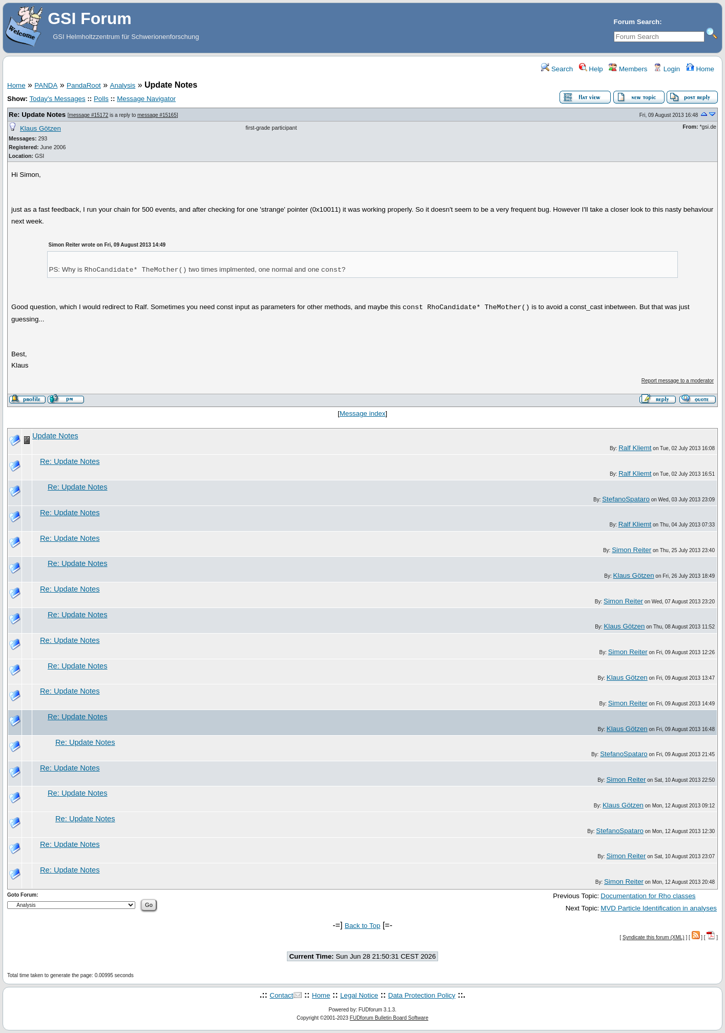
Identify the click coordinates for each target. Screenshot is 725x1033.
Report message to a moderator (677, 380)
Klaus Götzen (40, 128)
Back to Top (362, 925)
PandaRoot (84, 85)
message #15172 (89, 115)
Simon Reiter (631, 550)
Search (557, 69)
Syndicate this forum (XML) (654, 937)
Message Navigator (146, 99)
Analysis (123, 85)
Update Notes (55, 436)
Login (666, 69)
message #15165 (157, 115)
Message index (363, 413)
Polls (101, 99)
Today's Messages (57, 99)
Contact (281, 995)
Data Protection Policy (421, 995)
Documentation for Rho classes (647, 896)
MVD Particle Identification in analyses (658, 908)
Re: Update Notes (37, 114)
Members (628, 69)
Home (700, 69)
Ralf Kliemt (634, 448)
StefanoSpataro (626, 499)
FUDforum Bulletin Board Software (389, 1018)
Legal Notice (359, 995)
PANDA (45, 85)
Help (591, 69)
